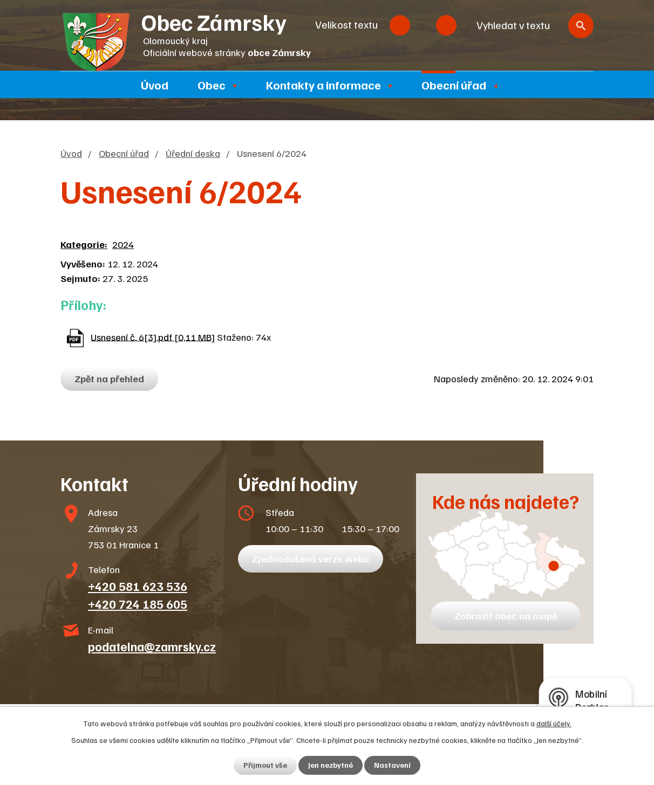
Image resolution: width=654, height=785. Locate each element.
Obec (211, 84)
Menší (400, 25)
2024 (123, 244)
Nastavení (392, 765)
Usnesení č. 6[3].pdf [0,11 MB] (153, 336)
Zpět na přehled (110, 378)
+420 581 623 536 (137, 586)
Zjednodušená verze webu (311, 558)
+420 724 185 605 (137, 603)
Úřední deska (193, 153)
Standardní (423, 25)
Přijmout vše (265, 765)
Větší (446, 25)
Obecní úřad (453, 84)
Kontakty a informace (323, 84)
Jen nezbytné (330, 765)
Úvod (154, 84)
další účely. (553, 723)
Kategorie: (83, 244)
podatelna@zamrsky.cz (152, 646)
